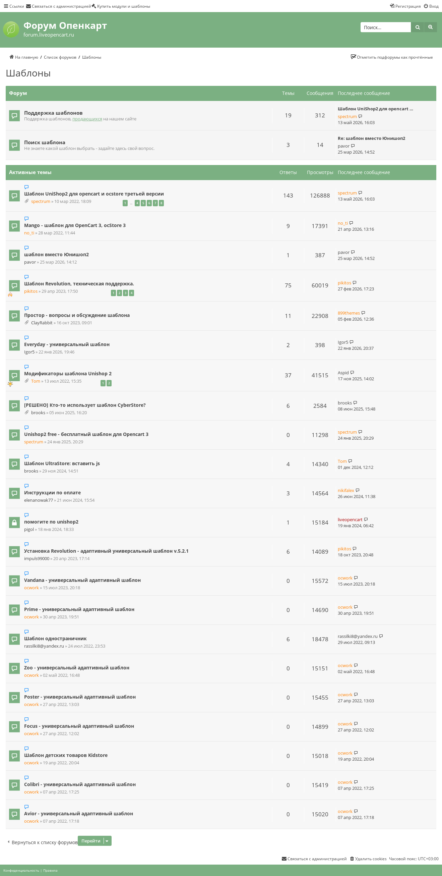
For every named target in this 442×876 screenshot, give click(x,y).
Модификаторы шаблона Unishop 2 (68, 373)
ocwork (31, 588)
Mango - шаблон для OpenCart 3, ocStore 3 (75, 225)
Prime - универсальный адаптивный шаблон (79, 609)
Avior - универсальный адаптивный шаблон (78, 813)
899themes (349, 313)
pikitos (31, 291)
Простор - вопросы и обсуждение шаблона (77, 315)
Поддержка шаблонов (53, 112)
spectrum (347, 116)
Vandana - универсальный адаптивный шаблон (82, 580)
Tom (35, 381)
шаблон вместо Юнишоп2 (56, 254)
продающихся (87, 119)
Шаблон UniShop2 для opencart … (375, 109)
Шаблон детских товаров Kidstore (66, 755)
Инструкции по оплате (52, 492)
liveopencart (350, 519)
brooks (38, 413)
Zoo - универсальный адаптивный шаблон (76, 667)
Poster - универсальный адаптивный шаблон (80, 697)
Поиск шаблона (44, 142)
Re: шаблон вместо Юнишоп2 (371, 138)
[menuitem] (58, 6)
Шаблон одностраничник (55, 638)
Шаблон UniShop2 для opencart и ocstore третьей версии (94, 193)
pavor (344, 146)
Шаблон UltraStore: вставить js (62, 463)
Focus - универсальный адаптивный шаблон (79, 726)
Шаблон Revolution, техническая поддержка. (79, 283)
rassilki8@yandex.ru (44, 646)
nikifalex (346, 490)
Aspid (343, 373)
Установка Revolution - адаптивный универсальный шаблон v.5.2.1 (106, 551)
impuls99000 (36, 558)
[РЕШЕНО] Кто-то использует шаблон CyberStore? (85, 405)
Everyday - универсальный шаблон (67, 344)
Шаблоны (28, 72)
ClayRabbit (42, 323)
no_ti (29, 233)
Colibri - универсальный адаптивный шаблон (80, 784)
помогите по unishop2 (51, 521)
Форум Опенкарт (65, 25)
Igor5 (29, 352)
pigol (29, 529)
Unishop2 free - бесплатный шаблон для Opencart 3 (86, 434)
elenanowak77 (38, 500)
